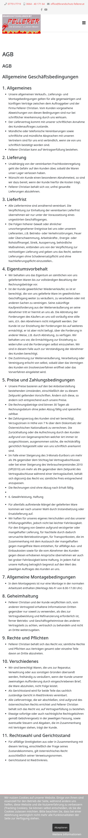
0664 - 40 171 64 (35, 4)
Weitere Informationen (66, 834)
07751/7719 (14, 4)
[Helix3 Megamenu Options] (84, 22)
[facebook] (41, 9)
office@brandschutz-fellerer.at (68, 4)
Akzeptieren (60, 827)
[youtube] (45, 9)
